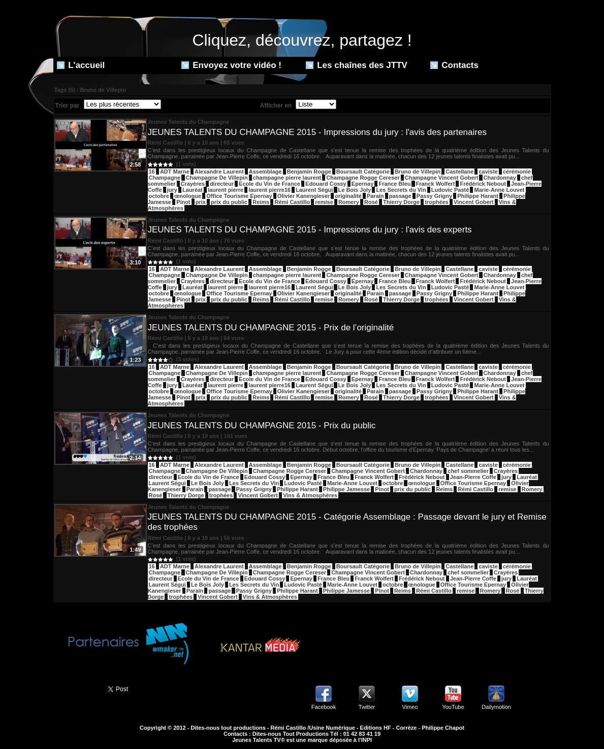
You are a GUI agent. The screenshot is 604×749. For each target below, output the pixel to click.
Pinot (183, 202)
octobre (159, 196)
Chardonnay (500, 178)
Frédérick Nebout (482, 184)
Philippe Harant (477, 196)
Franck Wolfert (435, 184)
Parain (375, 196)
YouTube (453, 707)
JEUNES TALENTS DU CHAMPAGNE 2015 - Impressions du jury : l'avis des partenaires (317, 132)
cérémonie (517, 171)
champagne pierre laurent (287, 178)
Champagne (165, 178)
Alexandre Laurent (219, 171)
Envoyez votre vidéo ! (231, 65)
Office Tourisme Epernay (239, 196)
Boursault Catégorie (363, 171)
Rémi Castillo (292, 202)
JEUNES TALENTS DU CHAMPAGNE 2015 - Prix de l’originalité (271, 327)
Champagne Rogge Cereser (362, 178)
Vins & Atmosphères (310, 495)
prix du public (229, 202)
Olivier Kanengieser (303, 196)
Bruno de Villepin (417, 171)
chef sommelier (468, 471)
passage (400, 196)
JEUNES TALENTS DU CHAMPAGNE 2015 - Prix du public (262, 425)
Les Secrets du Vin (401, 190)
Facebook (323, 707)
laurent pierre (225, 190)
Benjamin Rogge (309, 171)
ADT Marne (174, 171)
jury (172, 190)
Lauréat (192, 190)
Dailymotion (496, 707)
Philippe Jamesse (346, 489)
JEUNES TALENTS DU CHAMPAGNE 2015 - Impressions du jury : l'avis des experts (310, 229)
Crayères (193, 184)
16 (152, 171)
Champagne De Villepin (217, 178)
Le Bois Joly (354, 190)
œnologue (187, 196)
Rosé (371, 202)
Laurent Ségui (314, 190)
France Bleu (394, 184)
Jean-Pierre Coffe (473, 477)
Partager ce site (76, 688)
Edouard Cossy (325, 184)
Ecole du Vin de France (269, 184)
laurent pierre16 (269, 190)
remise (324, 202)
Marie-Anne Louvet (499, 190)
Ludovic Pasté (450, 190)
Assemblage (265, 171)
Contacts (454, 65)
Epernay (362, 184)
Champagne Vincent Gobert (442, 178)
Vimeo (410, 707)
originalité (348, 196)
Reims (260, 202)
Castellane (459, 171)
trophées (436, 202)
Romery (348, 202)
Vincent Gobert (474, 202)
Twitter (367, 707)
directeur (222, 184)
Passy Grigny (434, 196)
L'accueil (81, 65)
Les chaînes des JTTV (356, 65)
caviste (488, 171)
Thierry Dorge (401, 202)
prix (201, 202)
